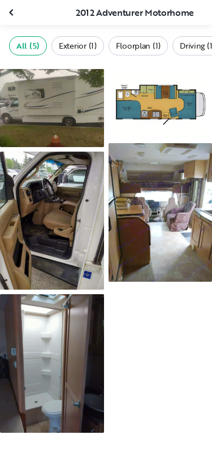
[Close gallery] (12, 12)
